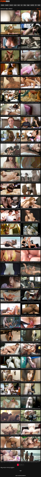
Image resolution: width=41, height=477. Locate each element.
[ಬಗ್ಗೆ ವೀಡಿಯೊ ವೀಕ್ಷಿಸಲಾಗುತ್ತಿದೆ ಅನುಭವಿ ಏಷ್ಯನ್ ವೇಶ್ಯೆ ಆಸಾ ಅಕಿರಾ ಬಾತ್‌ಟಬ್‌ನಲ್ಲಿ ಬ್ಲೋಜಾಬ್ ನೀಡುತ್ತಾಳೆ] (10, 428)
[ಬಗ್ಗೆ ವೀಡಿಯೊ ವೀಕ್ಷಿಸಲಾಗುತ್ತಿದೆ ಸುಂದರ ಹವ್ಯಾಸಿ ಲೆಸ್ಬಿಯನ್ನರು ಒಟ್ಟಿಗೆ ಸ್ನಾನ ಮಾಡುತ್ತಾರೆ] (30, 56)
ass (21, 5)
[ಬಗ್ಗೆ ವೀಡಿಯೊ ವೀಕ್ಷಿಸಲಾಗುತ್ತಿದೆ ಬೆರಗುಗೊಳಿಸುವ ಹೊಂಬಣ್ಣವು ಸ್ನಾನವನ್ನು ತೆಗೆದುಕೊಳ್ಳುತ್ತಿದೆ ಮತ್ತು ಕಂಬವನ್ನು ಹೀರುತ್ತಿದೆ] (10, 109)
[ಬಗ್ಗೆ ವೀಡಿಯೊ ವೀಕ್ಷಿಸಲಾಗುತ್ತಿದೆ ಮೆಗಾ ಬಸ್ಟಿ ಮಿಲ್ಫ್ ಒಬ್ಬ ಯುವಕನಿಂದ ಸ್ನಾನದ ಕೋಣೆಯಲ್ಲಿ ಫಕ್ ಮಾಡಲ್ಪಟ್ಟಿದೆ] (30, 282)
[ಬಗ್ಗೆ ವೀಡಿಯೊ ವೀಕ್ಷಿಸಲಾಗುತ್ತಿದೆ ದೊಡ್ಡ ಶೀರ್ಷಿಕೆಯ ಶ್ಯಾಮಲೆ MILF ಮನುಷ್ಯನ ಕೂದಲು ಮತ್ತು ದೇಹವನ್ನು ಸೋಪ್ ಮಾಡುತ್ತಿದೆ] (30, 162)
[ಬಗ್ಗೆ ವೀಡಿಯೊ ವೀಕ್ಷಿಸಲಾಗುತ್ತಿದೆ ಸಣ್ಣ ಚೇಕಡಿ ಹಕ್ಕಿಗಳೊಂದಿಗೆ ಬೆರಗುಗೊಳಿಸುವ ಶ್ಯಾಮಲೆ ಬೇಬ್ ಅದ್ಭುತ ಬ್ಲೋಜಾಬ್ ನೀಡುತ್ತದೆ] (10, 335)
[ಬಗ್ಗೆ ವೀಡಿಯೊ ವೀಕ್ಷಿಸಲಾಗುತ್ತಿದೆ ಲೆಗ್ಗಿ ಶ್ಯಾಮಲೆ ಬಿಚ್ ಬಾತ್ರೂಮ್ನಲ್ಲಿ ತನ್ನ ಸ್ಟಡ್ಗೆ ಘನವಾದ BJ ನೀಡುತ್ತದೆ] (30, 229)
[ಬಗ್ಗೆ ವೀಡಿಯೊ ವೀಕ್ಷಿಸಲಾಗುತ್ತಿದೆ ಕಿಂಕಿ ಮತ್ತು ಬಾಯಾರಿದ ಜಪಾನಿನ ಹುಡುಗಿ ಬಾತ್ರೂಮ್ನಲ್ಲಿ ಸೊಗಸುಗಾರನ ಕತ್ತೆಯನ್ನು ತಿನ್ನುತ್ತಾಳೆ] (10, 149)
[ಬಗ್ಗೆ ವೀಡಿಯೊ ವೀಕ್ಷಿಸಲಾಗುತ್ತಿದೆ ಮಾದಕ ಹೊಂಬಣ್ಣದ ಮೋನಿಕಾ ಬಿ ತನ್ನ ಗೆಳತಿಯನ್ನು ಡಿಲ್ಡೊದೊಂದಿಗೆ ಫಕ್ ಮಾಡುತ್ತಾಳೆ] (30, 402)
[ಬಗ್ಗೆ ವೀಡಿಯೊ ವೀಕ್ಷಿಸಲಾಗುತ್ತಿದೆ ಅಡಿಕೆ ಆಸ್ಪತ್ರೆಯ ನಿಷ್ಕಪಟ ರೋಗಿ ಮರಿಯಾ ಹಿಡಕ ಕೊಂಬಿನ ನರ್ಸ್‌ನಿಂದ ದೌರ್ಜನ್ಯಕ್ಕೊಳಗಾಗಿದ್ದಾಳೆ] (30, 16)
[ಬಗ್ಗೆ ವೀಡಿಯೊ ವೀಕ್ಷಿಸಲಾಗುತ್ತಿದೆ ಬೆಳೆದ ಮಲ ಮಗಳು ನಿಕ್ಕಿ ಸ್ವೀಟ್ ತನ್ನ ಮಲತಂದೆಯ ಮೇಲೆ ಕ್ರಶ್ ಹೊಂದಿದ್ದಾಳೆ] (10, 389)
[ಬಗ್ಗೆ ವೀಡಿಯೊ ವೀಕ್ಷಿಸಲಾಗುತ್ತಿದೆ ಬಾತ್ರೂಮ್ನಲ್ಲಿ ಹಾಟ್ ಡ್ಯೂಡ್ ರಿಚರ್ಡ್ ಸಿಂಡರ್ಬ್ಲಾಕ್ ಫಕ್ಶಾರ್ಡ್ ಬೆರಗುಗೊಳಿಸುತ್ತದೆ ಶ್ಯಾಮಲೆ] (10, 122)
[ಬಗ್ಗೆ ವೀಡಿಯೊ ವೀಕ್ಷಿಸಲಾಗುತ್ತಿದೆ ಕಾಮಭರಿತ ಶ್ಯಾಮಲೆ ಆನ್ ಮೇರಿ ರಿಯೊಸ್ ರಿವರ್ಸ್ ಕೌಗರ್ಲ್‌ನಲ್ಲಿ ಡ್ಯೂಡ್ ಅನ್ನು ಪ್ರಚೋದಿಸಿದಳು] (30, 189)
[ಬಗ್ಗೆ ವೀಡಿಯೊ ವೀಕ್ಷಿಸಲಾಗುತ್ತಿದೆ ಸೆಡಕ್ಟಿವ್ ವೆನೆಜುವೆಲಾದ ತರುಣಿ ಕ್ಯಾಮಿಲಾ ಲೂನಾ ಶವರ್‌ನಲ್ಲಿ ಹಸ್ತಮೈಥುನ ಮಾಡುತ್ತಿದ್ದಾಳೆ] (30, 442)
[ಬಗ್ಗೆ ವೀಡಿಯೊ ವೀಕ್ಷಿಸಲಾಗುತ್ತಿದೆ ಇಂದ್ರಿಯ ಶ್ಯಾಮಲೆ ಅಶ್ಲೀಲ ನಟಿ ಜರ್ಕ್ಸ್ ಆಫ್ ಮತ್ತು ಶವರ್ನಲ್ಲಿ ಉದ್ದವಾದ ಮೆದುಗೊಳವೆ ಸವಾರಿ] (10, 402)
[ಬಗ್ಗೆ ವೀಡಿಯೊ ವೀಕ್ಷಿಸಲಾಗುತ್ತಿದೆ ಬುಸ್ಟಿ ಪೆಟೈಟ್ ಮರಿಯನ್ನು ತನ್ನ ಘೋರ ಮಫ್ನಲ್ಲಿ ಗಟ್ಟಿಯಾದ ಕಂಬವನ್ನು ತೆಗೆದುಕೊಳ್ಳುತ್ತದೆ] (10, 415)
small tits (32, 5)
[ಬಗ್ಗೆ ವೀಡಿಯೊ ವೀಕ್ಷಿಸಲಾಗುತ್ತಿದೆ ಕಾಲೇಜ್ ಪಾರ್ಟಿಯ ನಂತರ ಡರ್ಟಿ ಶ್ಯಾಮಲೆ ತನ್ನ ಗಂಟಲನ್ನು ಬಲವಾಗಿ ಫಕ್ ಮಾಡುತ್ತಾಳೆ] (30, 215)
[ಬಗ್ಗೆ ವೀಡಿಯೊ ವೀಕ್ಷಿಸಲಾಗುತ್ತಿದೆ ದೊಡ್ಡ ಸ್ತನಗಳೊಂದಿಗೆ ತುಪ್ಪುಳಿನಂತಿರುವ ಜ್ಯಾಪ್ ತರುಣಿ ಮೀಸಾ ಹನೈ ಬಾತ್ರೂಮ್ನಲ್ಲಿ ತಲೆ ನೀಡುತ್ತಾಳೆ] (10, 229)
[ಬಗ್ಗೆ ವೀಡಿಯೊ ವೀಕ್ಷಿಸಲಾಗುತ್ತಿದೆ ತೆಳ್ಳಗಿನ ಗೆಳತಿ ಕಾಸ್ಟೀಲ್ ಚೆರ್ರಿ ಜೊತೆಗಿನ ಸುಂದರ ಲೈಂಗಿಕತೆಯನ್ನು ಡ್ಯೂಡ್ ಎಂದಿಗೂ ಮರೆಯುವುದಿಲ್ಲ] (30, 349)
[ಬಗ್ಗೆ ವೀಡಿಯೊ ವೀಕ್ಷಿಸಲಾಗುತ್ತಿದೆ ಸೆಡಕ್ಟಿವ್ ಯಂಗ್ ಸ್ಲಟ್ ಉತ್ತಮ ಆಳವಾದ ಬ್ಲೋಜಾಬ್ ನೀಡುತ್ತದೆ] (30, 309)
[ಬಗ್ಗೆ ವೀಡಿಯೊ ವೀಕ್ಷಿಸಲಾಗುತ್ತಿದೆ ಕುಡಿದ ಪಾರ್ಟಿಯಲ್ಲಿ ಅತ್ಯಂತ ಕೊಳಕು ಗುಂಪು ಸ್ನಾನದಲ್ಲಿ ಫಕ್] (10, 295)
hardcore (11, 5)
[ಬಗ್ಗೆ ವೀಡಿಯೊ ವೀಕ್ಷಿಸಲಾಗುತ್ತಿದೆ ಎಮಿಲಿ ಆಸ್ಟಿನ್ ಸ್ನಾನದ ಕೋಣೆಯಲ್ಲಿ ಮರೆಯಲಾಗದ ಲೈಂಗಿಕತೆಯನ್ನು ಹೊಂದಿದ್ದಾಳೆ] (10, 242)
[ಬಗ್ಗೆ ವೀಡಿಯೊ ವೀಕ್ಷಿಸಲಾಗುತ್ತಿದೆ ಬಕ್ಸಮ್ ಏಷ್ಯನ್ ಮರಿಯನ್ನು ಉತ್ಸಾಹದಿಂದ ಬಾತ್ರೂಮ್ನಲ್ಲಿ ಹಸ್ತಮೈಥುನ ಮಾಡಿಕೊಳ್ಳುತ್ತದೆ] (30, 269)
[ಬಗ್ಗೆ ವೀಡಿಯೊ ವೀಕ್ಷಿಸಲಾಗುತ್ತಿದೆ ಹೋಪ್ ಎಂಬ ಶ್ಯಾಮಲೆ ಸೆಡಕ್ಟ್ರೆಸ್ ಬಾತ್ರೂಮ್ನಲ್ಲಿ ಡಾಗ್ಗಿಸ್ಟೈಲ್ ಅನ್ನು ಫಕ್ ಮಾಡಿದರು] (30, 242)
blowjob (2, 5)
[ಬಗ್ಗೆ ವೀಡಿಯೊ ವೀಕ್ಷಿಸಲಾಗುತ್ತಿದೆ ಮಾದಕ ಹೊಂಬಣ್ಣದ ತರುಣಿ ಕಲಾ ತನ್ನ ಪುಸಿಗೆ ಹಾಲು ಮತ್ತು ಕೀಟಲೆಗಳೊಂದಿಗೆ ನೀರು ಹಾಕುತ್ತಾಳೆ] (30, 202)
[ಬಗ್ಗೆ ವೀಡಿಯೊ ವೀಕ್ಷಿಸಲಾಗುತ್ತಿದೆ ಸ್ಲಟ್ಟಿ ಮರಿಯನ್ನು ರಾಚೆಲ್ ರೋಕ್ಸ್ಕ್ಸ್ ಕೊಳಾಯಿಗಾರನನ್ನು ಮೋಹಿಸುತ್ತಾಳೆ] (10, 215)
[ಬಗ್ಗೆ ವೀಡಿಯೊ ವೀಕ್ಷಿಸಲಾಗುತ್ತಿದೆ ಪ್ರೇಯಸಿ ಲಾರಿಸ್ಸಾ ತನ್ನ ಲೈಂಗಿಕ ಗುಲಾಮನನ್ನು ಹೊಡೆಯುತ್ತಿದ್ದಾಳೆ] (10, 175)
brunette (6, 5)
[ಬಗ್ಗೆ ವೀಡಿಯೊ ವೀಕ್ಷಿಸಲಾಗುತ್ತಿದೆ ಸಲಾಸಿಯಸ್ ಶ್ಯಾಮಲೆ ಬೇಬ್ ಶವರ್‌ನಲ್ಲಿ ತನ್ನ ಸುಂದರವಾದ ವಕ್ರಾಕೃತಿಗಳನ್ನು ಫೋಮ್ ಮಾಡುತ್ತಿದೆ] (30, 322)
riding (25, 5)
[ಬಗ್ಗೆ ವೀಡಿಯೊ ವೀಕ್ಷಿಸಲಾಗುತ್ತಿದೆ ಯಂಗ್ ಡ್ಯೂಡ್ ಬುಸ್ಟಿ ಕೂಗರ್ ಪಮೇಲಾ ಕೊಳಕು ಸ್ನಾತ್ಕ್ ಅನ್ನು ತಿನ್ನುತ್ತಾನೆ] (10, 269)
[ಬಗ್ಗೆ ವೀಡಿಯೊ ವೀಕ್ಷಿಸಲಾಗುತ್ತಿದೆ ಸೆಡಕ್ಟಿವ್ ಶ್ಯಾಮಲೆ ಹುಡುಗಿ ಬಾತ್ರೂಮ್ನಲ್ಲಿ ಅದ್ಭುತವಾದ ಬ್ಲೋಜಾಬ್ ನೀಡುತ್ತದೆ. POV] (10, 442)
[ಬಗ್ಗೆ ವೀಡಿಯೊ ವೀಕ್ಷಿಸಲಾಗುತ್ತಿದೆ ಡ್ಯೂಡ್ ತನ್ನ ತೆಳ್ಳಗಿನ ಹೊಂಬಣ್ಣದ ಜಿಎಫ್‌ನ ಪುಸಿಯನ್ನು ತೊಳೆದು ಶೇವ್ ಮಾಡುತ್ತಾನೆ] (30, 82)
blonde (39, 5)
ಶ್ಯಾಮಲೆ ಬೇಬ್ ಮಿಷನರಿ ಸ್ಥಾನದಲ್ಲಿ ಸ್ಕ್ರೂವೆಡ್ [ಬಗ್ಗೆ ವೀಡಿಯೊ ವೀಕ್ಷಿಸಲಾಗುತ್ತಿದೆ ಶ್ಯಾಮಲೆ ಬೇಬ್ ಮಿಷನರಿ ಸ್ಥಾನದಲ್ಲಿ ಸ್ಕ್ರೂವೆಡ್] (6, 328)
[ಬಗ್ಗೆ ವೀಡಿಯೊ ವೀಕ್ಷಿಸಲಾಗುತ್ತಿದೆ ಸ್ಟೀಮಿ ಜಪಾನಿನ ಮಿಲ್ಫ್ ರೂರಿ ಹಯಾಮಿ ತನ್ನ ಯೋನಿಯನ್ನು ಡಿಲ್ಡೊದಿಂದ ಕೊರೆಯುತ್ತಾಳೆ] (10, 95)
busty (19, 5)
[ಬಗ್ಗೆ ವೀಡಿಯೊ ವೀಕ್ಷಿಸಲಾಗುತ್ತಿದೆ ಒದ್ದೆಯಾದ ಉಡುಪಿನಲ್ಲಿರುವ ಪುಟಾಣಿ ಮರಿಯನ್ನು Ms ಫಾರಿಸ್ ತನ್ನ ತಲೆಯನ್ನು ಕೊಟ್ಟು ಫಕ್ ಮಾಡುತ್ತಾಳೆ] (30, 389)
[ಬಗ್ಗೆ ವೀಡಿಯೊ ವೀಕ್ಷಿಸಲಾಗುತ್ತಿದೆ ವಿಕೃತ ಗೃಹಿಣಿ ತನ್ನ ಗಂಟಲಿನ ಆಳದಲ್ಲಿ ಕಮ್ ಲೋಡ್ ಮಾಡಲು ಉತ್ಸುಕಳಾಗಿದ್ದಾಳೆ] (30, 149)
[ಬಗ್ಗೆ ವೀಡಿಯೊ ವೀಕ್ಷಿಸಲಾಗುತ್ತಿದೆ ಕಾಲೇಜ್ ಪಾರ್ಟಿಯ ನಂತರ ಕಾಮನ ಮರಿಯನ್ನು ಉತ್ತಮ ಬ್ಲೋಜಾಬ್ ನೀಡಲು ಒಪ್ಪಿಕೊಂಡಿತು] (30, 29)
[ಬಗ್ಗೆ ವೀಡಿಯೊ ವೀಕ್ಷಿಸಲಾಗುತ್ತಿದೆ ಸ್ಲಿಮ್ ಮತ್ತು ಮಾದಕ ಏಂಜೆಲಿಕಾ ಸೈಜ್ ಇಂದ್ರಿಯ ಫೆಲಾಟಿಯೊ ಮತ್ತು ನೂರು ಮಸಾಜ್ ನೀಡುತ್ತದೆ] (30, 335)
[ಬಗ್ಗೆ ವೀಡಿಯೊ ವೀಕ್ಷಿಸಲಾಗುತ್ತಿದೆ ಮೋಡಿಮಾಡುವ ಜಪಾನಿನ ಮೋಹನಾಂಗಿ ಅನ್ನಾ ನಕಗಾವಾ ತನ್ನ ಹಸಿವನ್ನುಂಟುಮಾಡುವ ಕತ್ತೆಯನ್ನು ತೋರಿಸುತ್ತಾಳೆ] (30, 135)
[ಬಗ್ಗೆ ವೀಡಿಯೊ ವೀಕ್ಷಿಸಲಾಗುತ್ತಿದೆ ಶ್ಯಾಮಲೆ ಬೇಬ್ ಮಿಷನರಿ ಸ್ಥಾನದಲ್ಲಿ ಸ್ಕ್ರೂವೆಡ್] (10, 322)
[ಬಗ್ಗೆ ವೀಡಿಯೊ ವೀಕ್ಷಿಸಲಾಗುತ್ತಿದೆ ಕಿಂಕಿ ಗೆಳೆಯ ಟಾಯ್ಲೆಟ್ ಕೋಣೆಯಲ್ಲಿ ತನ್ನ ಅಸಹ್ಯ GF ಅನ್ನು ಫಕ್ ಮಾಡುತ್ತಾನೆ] (30, 42)
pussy (15, 5)
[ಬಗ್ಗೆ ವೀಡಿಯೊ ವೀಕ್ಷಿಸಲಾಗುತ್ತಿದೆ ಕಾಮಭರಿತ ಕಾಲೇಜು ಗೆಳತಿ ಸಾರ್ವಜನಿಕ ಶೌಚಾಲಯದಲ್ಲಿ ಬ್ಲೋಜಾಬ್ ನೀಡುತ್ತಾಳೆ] (10, 42)
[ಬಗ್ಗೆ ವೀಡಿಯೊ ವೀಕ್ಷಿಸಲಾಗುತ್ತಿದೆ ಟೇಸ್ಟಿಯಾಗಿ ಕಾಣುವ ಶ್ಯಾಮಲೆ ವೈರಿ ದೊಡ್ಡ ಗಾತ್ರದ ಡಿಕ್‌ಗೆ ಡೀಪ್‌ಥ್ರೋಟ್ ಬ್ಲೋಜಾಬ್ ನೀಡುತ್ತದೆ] (30, 109)
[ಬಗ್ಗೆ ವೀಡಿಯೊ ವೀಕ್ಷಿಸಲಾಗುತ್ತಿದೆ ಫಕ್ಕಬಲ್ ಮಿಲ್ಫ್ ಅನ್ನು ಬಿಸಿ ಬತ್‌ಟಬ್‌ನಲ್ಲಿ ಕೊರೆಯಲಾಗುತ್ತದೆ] (30, 69)
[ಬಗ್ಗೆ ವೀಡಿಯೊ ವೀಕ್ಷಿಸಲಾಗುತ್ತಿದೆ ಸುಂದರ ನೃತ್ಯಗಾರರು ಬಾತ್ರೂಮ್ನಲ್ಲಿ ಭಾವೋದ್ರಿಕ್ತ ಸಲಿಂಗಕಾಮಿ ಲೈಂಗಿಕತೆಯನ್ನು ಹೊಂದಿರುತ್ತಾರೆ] (10, 255)
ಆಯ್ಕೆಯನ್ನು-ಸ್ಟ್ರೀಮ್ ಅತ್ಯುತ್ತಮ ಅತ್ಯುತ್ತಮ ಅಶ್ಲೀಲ (5, 1)
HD (35, 5)
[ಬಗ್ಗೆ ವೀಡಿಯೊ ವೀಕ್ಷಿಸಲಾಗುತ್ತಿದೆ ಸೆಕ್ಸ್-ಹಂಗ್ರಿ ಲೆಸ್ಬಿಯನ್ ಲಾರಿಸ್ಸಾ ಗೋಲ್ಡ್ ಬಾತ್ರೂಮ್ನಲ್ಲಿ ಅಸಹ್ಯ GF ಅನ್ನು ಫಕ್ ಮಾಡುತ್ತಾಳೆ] (10, 135)
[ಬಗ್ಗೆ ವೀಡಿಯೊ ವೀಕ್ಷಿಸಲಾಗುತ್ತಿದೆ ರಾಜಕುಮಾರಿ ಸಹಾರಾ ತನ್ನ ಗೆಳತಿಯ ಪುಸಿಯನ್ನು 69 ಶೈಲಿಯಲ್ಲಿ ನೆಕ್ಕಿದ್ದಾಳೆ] (10, 362)
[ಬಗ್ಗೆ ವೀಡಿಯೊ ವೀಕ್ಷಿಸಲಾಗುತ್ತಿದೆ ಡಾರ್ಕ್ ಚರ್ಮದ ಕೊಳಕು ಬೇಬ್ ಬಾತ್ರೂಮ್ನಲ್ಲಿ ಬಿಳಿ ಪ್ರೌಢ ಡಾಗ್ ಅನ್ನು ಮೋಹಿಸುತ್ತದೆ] (10, 375)
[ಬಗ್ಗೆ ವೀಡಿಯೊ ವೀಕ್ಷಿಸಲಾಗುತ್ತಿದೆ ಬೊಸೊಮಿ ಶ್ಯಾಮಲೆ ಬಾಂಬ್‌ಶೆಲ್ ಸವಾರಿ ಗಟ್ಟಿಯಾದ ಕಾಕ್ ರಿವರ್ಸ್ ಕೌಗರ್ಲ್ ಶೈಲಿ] (10, 349)
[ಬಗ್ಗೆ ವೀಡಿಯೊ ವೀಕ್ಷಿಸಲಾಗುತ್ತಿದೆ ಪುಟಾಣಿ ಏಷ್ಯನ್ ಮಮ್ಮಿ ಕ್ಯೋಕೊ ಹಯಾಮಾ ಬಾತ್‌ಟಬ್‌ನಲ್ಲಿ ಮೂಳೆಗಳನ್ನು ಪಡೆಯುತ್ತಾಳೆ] (10, 82)
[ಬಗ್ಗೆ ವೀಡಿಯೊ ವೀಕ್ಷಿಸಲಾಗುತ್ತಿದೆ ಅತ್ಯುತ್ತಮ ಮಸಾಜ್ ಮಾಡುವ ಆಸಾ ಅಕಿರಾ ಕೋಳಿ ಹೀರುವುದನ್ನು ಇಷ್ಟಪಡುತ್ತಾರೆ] (10, 202)
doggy (28, 5)
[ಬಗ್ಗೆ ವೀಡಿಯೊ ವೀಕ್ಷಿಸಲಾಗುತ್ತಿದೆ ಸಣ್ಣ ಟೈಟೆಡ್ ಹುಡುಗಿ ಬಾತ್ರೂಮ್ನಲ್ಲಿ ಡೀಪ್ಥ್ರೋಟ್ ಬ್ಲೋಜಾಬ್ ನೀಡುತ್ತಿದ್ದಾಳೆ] (10, 29)
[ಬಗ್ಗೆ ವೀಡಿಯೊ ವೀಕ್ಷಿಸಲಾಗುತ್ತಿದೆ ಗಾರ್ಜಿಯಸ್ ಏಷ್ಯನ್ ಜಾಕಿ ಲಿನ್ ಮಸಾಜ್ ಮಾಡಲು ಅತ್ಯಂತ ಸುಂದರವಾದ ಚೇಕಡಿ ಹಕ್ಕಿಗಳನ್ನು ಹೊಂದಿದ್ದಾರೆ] (10, 69)
